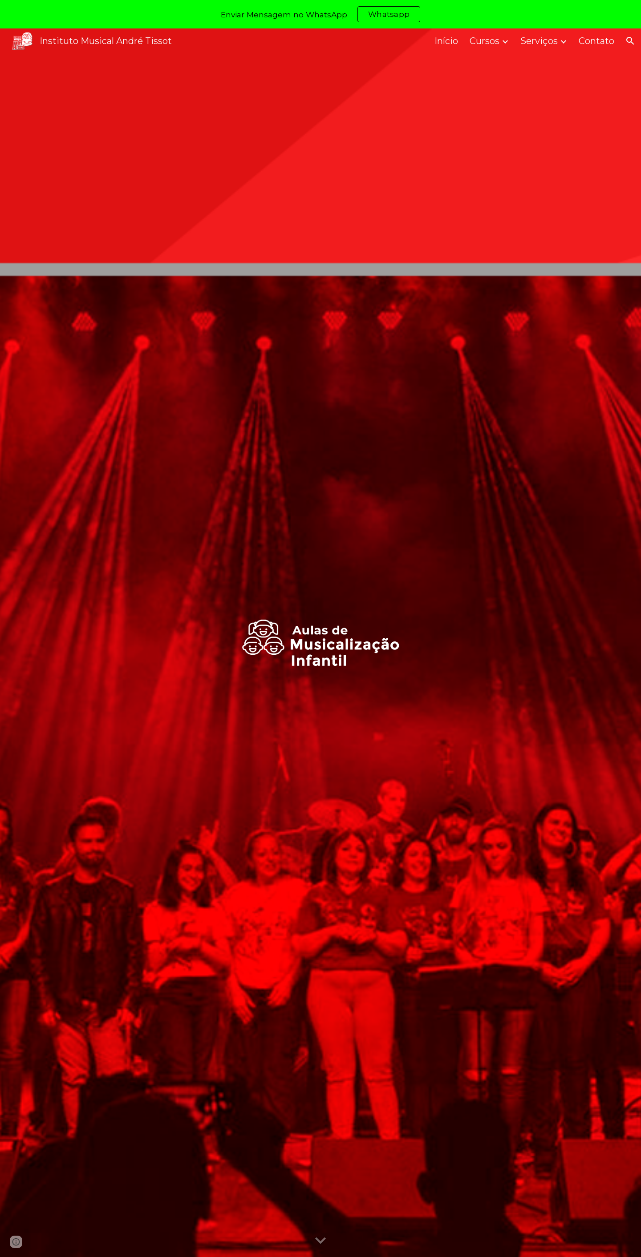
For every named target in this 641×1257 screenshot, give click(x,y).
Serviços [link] (539, 41)
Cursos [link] (484, 41)
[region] (320, 14)
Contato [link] (596, 41)
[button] (630, 41)
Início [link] (446, 41)
